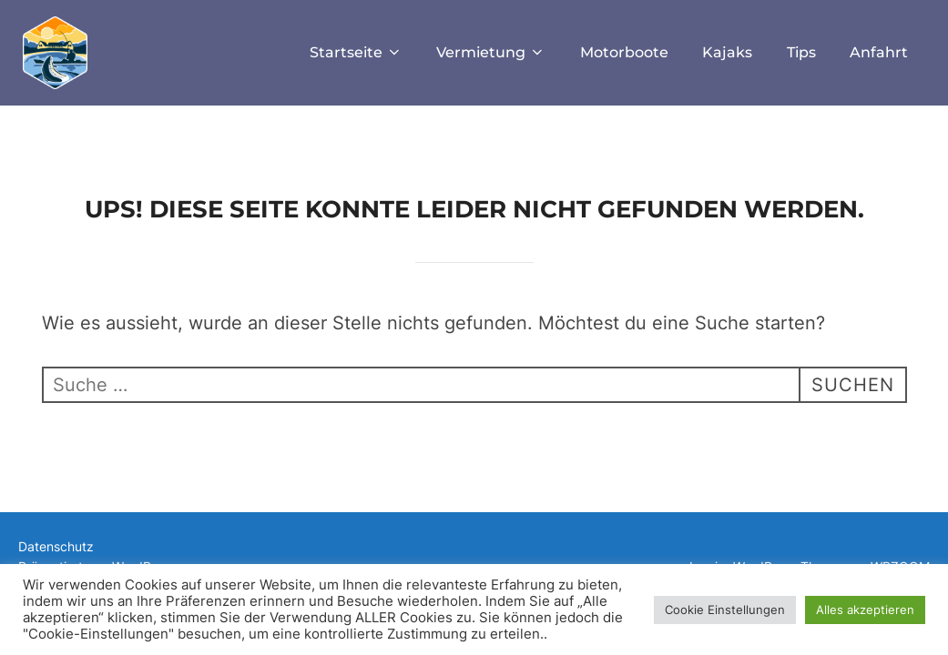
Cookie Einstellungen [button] (725, 609)
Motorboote (624, 52)
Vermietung (490, 52)
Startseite (356, 52)
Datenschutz (56, 546)
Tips (801, 52)
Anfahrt (879, 52)
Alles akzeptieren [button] (865, 609)
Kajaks (727, 52)
